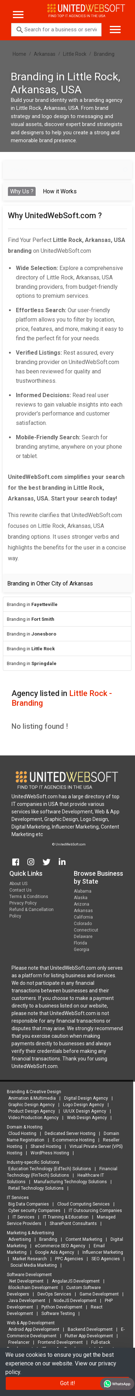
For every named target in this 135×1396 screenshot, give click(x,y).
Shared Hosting (44, 1146)
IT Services (22, 1217)
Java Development (25, 1300)
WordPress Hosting (48, 1152)
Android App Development (32, 1329)
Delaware (83, 938)
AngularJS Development (74, 1281)
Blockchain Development (31, 1287)
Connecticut (86, 932)
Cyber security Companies (32, 1210)
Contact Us (20, 891)
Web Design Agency (85, 1117)
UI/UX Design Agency (83, 1111)
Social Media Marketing (32, 1265)
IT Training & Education (64, 1217)
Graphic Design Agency (29, 1104)
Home (19, 54)
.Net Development (24, 1281)
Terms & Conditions (28, 898)
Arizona (81, 906)
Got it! (67, 1383)
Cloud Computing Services (81, 1204)
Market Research (28, 1258)
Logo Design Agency (81, 1104)
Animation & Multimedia (30, 1098)
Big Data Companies (26, 1204)
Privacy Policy (23, 904)
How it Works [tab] (60, 191)
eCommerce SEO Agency (58, 1245)
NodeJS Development (73, 1300)
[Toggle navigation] (112, 26)
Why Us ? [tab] (21, 191)
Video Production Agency (31, 1117)
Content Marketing (82, 1239)
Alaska (80, 899)
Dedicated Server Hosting (68, 1133)
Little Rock (74, 54)
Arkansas (44, 54)
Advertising (17, 1239)
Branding (104, 54)
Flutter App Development (87, 1335)
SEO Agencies (104, 1258)
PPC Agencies (67, 1258)
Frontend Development (58, 1342)
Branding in (32, 604)
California (83, 919)
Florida (80, 945)
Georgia (81, 951)
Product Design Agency (29, 1111)
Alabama (82, 893)
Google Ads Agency (52, 1252)
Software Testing (56, 1313)
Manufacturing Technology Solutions (68, 1181)
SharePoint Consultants (71, 1223)
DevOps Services (52, 1294)
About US (18, 885)
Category (67, 170)
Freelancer (17, 1342)
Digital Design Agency (84, 1098)
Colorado (83, 925)
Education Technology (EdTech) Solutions (47, 1168)
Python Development (60, 1307)
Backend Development (88, 1329)
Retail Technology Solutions (34, 1188)
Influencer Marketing (101, 1252)
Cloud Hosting (20, 1133)
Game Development (97, 1294)
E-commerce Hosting (72, 1140)
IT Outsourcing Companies (93, 1210)
